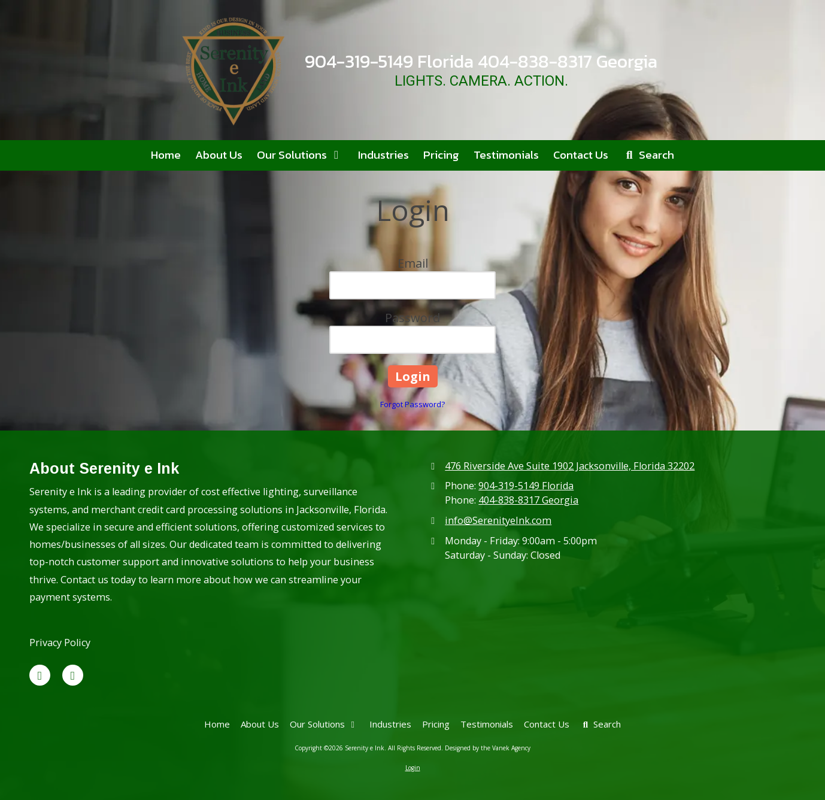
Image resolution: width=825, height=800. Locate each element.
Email (413, 263)
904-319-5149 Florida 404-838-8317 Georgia (481, 61)
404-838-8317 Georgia (528, 500)
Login (412, 767)
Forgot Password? (412, 404)
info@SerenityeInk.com (498, 520)
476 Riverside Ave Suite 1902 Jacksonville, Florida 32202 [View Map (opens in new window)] (569, 465)
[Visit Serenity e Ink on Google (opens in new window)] (72, 675)
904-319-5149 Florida (526, 485)
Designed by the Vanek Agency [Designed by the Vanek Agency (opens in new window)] (487, 748)
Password (412, 318)
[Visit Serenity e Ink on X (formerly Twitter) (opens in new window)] (39, 675)
